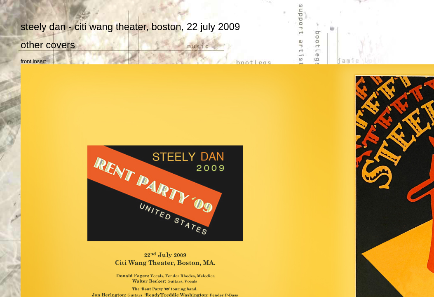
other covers (48, 44)
